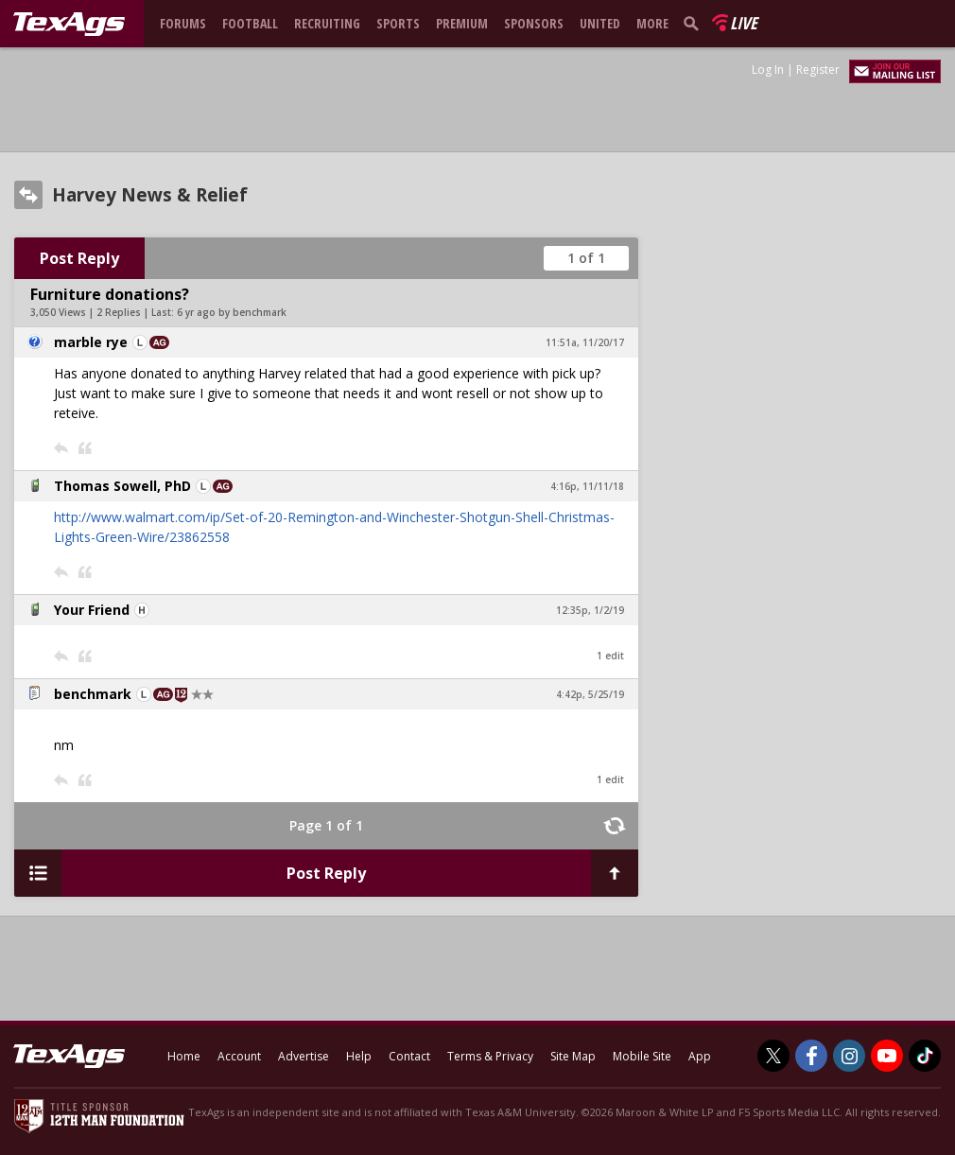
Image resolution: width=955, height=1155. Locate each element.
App (699, 1056)
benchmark (92, 694)
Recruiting (327, 23)
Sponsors (534, 23)
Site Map (573, 1056)
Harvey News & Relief (150, 195)
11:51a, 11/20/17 (585, 342)
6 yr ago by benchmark (231, 312)
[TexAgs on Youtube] (887, 1056)
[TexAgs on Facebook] (811, 1056)
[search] (695, 22)
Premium (462, 23)
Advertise (303, 1056)
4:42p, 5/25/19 (590, 694)
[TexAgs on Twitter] (773, 1056)
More (652, 23)
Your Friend (92, 610)
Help (359, 1056)
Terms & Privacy (490, 1056)
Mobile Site (642, 1056)
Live (743, 22)
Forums (183, 23)
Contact (409, 1056)
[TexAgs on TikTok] (925, 1056)
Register (818, 69)
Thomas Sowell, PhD (122, 486)
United (600, 23)
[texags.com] (69, 24)
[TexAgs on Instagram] (849, 1056)
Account (239, 1056)
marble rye (91, 342)
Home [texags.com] (183, 1056)
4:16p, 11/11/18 (587, 486)
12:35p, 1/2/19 (590, 610)
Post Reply (79, 258)
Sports (398, 23)
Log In (768, 69)
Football (250, 23)
